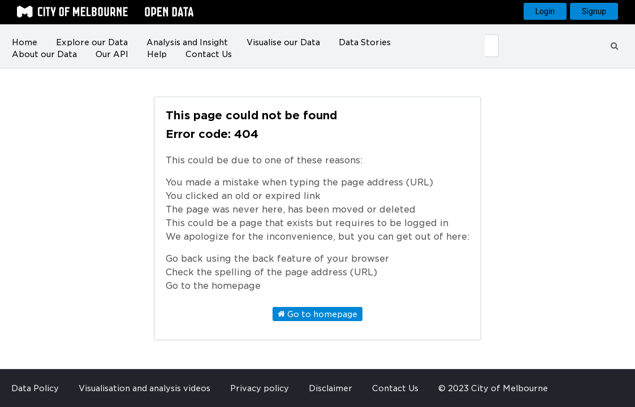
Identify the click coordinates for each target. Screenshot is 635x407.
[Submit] (492, 45)
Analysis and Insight (187, 42)
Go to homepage (317, 313)
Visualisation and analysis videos (144, 388)
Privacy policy (259, 388)
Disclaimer (330, 388)
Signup (594, 11)
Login (545, 11)
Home (24, 42)
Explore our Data (92, 42)
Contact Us (208, 54)
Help (157, 54)
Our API (112, 54)
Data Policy (35, 388)
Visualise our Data (283, 42)
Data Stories (365, 42)
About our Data (44, 54)
